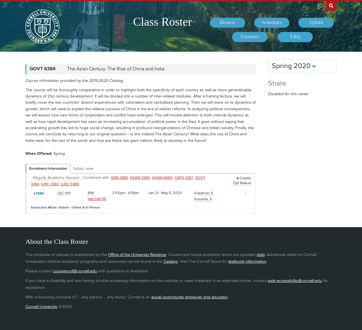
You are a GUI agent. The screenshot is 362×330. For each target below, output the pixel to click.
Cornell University (41, 306)
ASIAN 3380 (140, 177)
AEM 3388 (119, 177)
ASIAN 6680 (162, 177)
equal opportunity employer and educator (189, 297)
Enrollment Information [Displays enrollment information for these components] (48, 168)
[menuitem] (227, 23)
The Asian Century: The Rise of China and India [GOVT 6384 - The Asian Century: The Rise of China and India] (116, 69)
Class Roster (162, 21)
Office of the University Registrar (137, 254)
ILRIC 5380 (70, 184)
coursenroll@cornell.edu (75, 271)
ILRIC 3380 (50, 184)
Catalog (170, 261)
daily (261, 254)
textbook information (247, 261)
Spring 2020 (294, 66)
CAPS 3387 (183, 177)
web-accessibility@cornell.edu (295, 280)
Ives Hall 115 (97, 199)
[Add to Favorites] (52, 193)
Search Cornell (331, 5)
